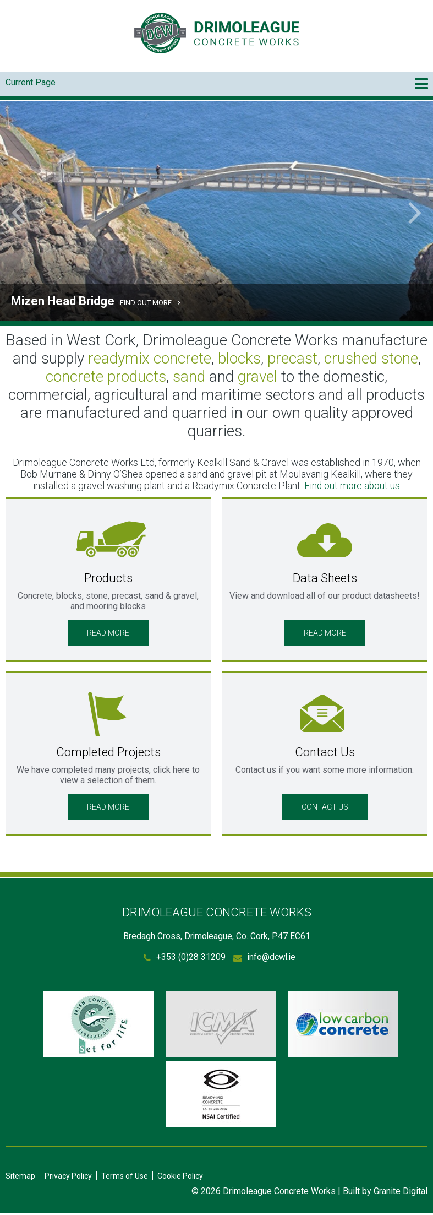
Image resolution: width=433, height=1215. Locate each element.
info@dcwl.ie (271, 958)
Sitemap (20, 1178)
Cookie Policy (180, 1178)
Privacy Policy (68, 1178)
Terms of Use (124, 1178)
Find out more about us (352, 485)
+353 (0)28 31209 (189, 958)
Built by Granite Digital (385, 1193)
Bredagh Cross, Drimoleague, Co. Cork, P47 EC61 (217, 936)
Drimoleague (216, 33)
